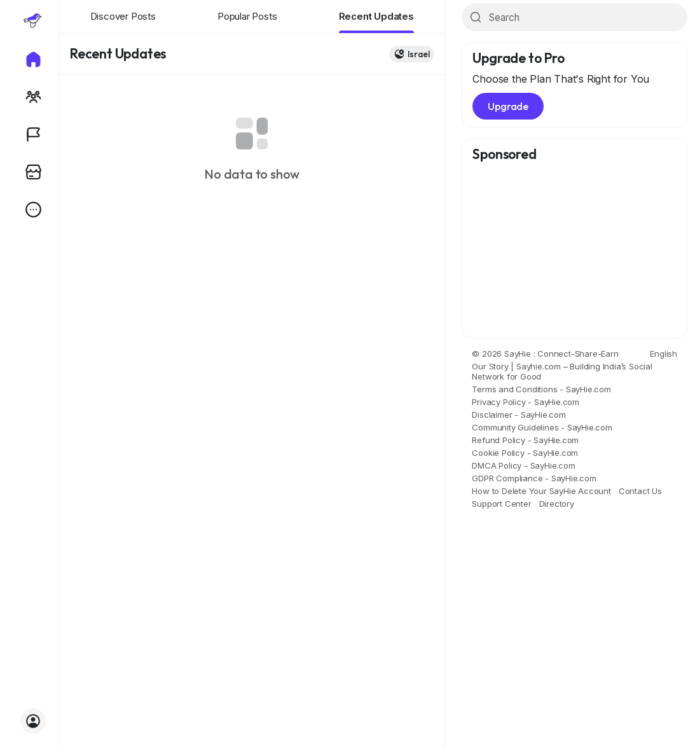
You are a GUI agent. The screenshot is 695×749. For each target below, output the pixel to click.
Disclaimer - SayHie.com (518, 414)
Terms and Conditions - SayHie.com (541, 389)
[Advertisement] (574, 250)
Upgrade (508, 106)
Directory (556, 503)
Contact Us (640, 491)
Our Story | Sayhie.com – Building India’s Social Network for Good (562, 371)
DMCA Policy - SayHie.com (523, 465)
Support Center (501, 503)
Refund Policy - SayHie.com (525, 440)
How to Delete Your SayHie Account (541, 491)
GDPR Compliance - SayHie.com (534, 478)
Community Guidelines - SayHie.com (542, 427)
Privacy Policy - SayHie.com (525, 402)
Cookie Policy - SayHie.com (525, 453)
